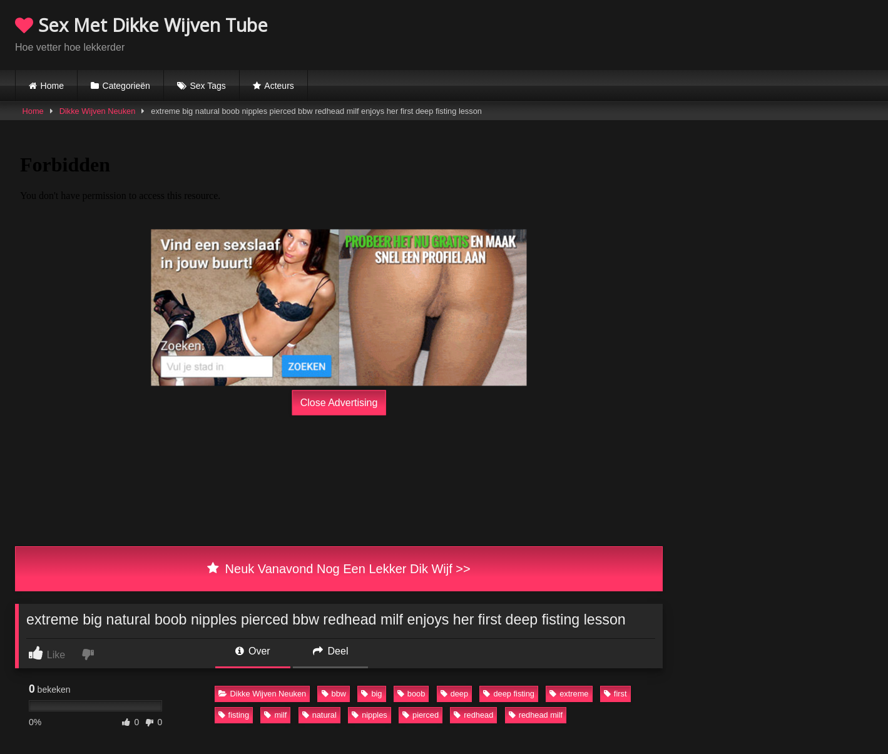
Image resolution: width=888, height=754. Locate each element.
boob (411, 693)
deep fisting (508, 693)
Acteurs (278, 86)
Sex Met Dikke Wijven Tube (141, 25)
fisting (233, 715)
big (371, 693)
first (615, 693)
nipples (369, 715)
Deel (330, 651)
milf (275, 715)
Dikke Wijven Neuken (97, 111)
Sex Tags (207, 86)
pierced (420, 715)
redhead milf (536, 715)
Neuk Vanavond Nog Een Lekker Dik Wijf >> (338, 569)
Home (52, 86)
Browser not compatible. (726, 33)
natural (319, 715)
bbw (334, 693)
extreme (568, 693)
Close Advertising (339, 402)
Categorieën (126, 86)
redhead (473, 715)
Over (252, 651)
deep (454, 693)
